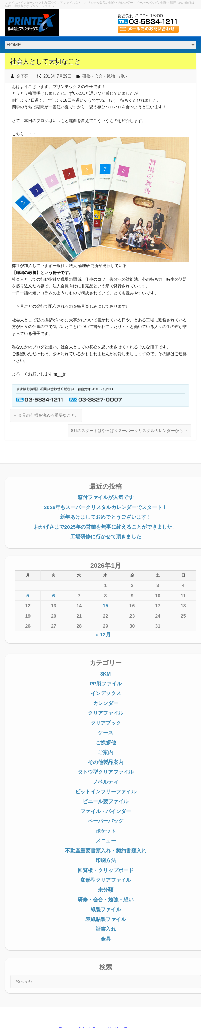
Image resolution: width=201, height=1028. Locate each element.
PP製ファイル (105, 683)
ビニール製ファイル (105, 801)
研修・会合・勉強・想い (104, 76)
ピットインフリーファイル (105, 791)
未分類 (105, 890)
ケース (105, 732)
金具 (106, 939)
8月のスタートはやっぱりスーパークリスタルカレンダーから (129, 430)
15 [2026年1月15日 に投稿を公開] (105, 605)
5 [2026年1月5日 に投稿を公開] (27, 595)
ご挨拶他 (106, 742)
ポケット (106, 831)
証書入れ (106, 929)
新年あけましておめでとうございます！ (106, 517)
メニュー (106, 840)
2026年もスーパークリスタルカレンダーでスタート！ (105, 507)
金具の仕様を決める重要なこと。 (46, 415)
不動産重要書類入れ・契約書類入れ (105, 850)
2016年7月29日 (57, 76)
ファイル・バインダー (105, 811)
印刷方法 (106, 860)
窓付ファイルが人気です (106, 497)
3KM (105, 674)
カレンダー (105, 703)
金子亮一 (24, 76)
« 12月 (103, 634)
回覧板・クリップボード (106, 870)
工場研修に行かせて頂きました (105, 536)
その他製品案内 (105, 762)
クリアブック (106, 723)
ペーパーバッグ (105, 821)
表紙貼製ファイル (105, 919)
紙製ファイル (106, 909)
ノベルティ (105, 782)
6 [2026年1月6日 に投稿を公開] (53, 595)
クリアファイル (105, 713)
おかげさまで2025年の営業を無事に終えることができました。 (105, 527)
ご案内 (105, 752)
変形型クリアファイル (105, 880)
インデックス (106, 693)
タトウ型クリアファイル (106, 772)
